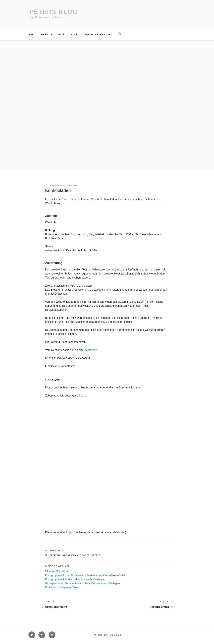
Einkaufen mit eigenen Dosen (62, 587)
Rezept (96, 555)
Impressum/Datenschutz (98, 34)
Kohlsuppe (90, 350)
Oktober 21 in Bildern (57, 571)
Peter (73, 186)
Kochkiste (46, 34)
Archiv (74, 34)
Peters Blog (53, 11)
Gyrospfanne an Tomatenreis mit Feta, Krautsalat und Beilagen (82, 583)
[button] (120, 34)
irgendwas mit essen (76, 555)
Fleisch (55, 555)
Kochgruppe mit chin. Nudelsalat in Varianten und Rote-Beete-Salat (85, 575)
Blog (31, 34)
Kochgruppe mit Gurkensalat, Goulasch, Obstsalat (75, 579)
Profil (61, 34)
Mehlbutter (119, 532)
